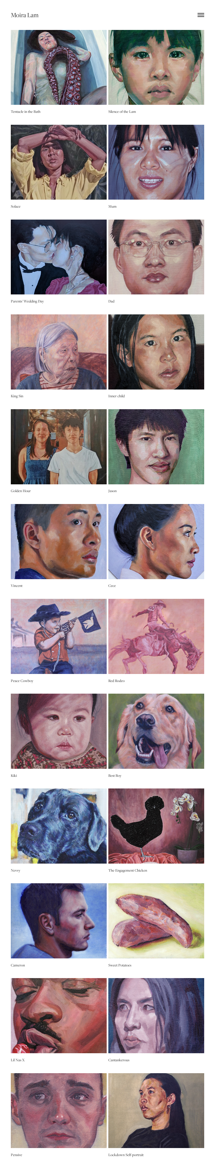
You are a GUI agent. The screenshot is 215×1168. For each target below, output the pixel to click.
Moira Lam (25, 15)
